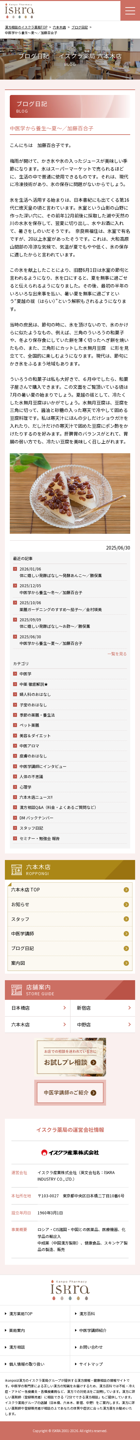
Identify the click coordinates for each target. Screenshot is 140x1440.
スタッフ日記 (31, 828)
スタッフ (20, 919)
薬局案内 (17, 1330)
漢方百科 (87, 1313)
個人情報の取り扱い (26, 1364)
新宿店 (84, 1007)
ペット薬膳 (29, 725)
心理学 (25, 787)
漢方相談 (17, 1347)
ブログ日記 (79, 27)
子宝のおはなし (33, 704)
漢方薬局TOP (21, 1313)
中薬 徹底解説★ (34, 684)
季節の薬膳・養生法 (37, 715)
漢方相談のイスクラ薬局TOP (26, 27)
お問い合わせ (91, 1347)
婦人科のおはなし (35, 694)
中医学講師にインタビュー (43, 766)
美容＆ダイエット (35, 735)
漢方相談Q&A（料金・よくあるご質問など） (59, 807)
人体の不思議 (31, 776)
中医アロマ (29, 745)
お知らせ (20, 904)
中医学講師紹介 (93, 1330)
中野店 (84, 1024)
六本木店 (59, 27)
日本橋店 (20, 1007)
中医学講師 (22, 933)
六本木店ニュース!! (36, 797)
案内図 (18, 963)
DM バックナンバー (37, 817)
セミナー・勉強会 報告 (40, 838)
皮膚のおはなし (33, 755)
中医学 (25, 673)
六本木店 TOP (25, 889)
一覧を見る (117, 653)
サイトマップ (91, 1364)
